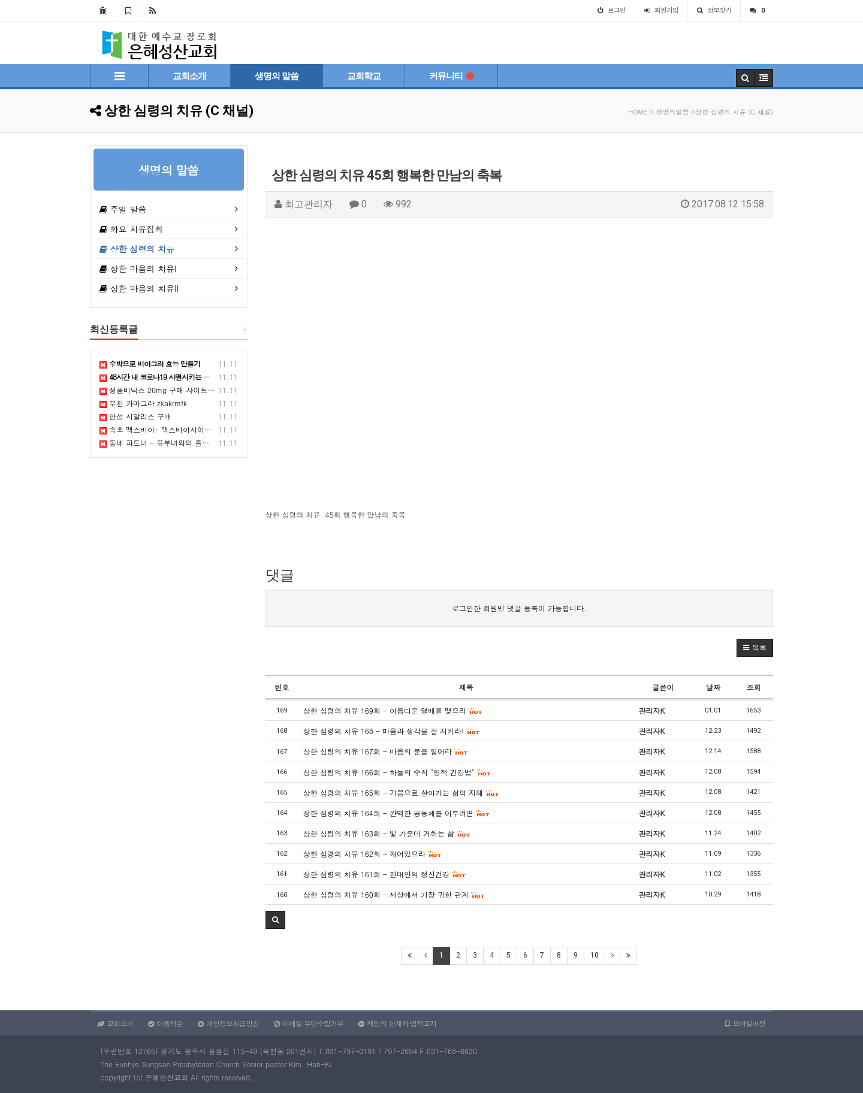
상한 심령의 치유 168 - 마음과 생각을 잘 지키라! (392, 731)
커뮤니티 (451, 76)
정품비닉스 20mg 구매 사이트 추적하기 (169, 390)
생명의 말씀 (276, 76)
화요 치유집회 (131, 229)
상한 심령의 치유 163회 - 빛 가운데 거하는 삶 (387, 833)
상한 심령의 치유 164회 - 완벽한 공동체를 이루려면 (396, 813)
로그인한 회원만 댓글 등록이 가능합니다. (519, 608)
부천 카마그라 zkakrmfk (143, 403)
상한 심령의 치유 (136, 249)
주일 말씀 (122, 209)
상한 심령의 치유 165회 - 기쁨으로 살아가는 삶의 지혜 (401, 792)
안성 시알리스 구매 (135, 416)
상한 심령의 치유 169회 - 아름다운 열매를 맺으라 (393, 710)
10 (594, 955)
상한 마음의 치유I (138, 268)
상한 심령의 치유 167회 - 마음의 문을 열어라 (386, 751)
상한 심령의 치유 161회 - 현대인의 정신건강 (384, 874)
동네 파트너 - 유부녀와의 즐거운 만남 (166, 442)
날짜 (713, 687)
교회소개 (189, 76)
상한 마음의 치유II (139, 288)
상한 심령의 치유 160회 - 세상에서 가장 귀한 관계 (394, 894)
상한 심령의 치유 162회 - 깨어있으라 (372, 854)
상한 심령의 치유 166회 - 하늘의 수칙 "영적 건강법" (397, 772)
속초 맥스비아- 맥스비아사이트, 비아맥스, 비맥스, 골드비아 (202, 429)
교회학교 (364, 76)
